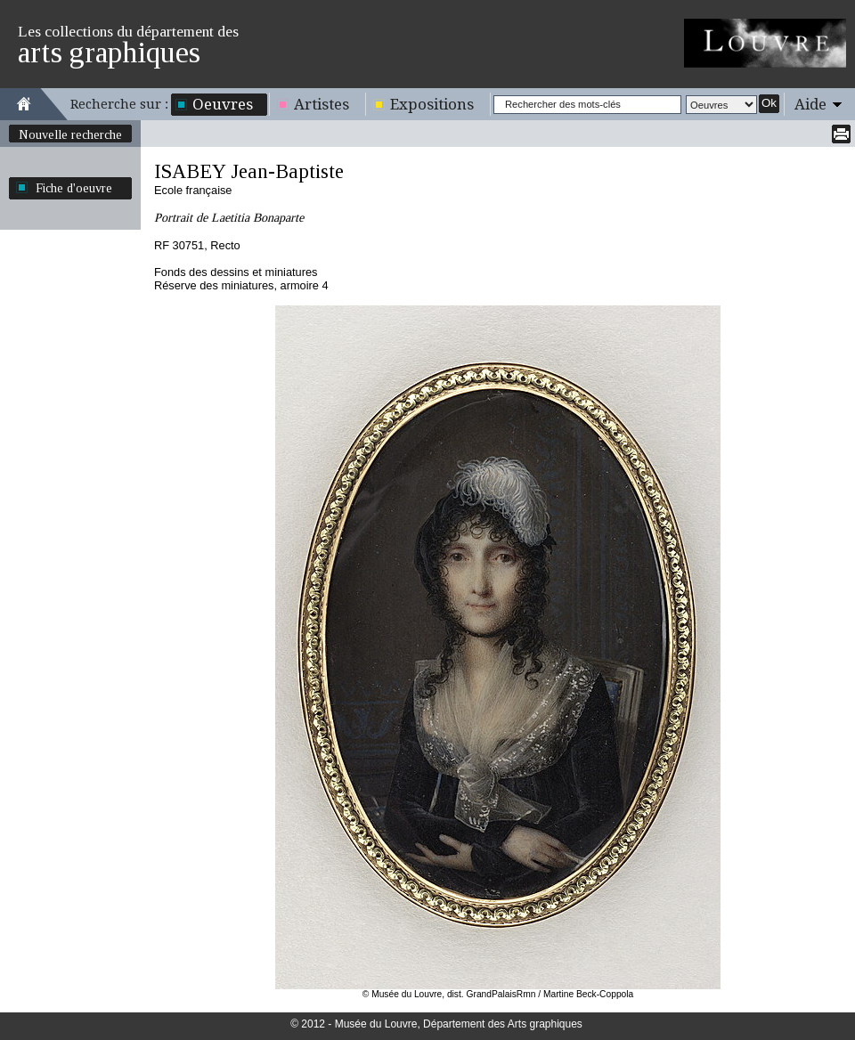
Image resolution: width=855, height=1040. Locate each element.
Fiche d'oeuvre (74, 188)
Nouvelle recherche (70, 134)
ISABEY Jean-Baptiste (249, 171)
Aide (810, 104)
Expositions (432, 104)
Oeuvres (222, 104)
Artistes (321, 104)
